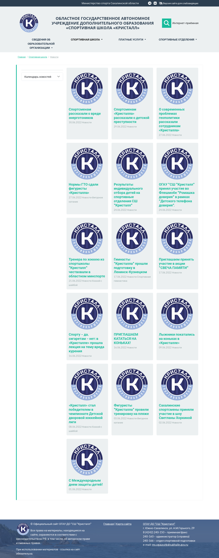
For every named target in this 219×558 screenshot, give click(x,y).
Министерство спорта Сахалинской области (110, 3)
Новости (54, 57)
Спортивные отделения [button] (177, 39)
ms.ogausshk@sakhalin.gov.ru (170, 544)
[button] (166, 23)
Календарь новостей (37, 76)
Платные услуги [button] (131, 39)
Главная (22, 57)
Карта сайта (123, 523)
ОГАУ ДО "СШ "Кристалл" (159, 523)
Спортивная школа (38, 57)
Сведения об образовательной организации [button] (41, 43)
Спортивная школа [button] (85, 39)
